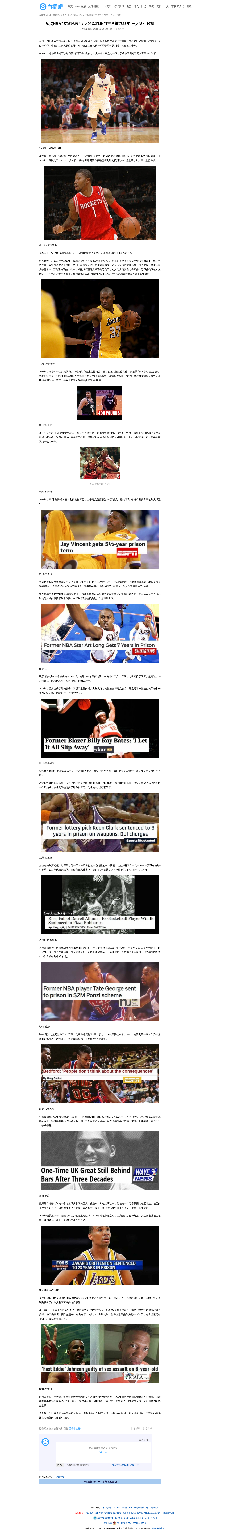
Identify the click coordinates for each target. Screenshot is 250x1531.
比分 (144, 6)
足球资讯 (119, 6)
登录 (71, 1428)
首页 (70, 6)
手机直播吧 (106, 1507)
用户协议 (90, 1513)
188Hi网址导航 (120, 1507)
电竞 (129, 6)
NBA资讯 (106, 6)
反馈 (138, 1428)
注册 (78, 1428)
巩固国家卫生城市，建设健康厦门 (159, 1513)
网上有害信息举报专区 (132, 1513)
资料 (158, 6)
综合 (136, 6)
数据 (151, 6)
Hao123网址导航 (136, 1507)
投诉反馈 (117, 1513)
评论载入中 (118, 29)
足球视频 (93, 6)
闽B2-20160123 (128, 1518)
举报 (150, 1428)
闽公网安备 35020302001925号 (129, 1523)
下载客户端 (177, 6)
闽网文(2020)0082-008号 (106, 1518)
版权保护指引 (158, 1528)
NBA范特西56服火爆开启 (125, 1465)
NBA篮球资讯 (55, 15)
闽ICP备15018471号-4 (146, 1518)
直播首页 (43, 15)
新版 (189, 6)
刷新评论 (60, 1476)
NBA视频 (80, 6)
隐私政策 (99, 1513)
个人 (166, 6)
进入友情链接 (152, 1507)
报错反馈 (108, 1513)
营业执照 (108, 1523)
